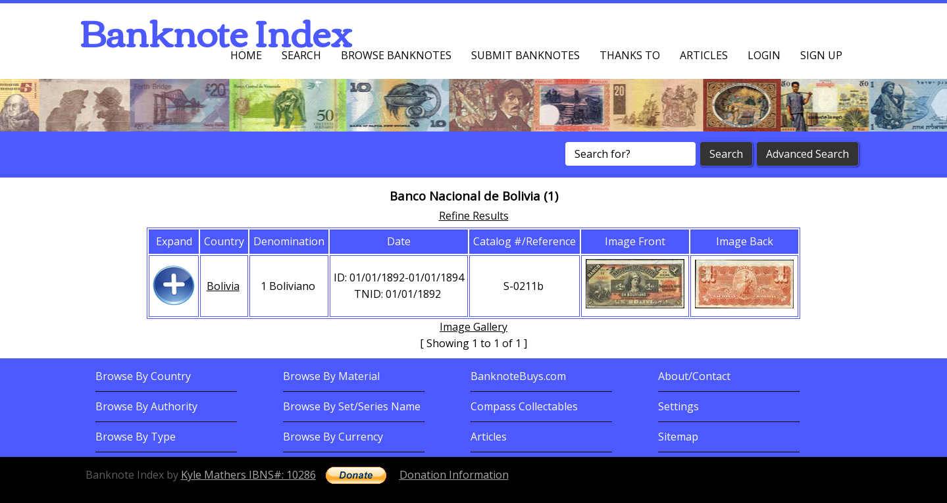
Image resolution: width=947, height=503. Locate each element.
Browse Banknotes (396, 55)
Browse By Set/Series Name (352, 406)
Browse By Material (331, 376)
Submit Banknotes (525, 55)
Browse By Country (143, 376)
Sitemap (678, 436)
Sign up (821, 55)
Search (301, 55)
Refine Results (474, 215)
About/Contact (694, 376)
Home (246, 55)
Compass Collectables (524, 406)
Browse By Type (135, 436)
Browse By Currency (333, 436)
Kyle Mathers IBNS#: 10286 (248, 474)
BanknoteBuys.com (518, 376)
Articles (704, 55)
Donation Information (454, 474)
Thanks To (630, 55)
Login (764, 55)
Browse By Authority (146, 406)
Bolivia (223, 286)
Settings (678, 406)
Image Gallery (473, 327)
